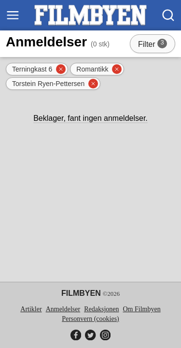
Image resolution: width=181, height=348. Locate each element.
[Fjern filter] (61, 69)
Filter (155, 45)
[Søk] (168, 15)
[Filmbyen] (90, 15)
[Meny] (13, 15)
